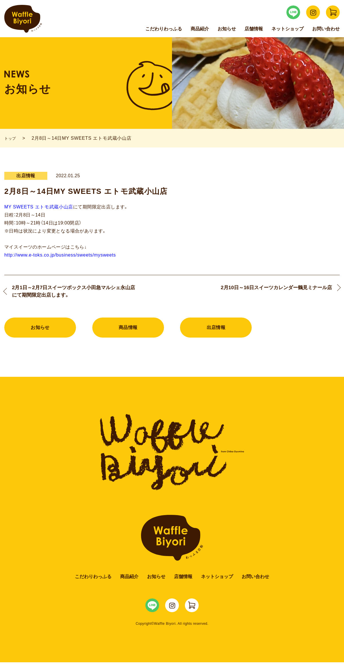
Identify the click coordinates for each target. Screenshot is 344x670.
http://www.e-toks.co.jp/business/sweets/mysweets (58, 255)
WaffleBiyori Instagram (313, 12)
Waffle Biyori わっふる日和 (23, 19)
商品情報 (128, 329)
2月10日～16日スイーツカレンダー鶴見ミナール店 (268, 292)
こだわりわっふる (163, 28)
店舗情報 (254, 28)
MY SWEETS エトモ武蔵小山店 (38, 206)
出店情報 (216, 329)
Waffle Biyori (172, 538)
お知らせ (227, 28)
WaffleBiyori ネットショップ (333, 12)
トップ (11, 138)
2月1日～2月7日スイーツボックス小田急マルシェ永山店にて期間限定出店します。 (74, 292)
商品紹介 (200, 28)
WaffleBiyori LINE (293, 12)
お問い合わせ (326, 28)
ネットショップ (287, 28)
